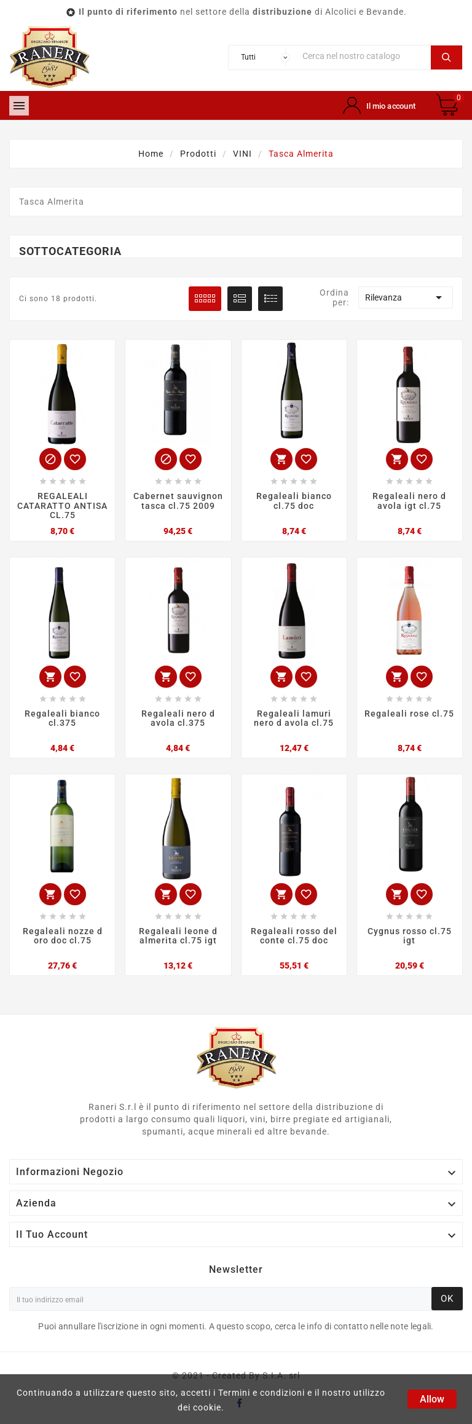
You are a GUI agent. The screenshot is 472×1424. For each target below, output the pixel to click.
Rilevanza (405, 297)
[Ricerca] (363, 56)
